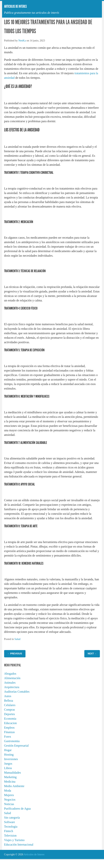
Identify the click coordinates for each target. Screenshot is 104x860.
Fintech (8, 831)
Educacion (10, 723)
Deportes (9, 714)
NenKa (22, 40)
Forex (7, 736)
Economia (10, 718)
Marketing (10, 777)
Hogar (8, 750)
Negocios (9, 799)
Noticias (9, 804)
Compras (9, 709)
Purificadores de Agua (17, 808)
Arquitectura (11, 687)
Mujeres (9, 795)
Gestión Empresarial (16, 745)
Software (9, 822)
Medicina (9, 781)
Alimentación (12, 678)
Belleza (8, 700)
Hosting (9, 754)
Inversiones (11, 759)
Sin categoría (12, 817)
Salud (17, 639)
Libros (8, 768)
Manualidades (12, 772)
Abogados (10, 673)
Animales (10, 682)
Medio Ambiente (14, 786)
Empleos (9, 727)
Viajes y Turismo (14, 840)
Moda (7, 790)
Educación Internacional (18, 844)
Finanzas (9, 732)
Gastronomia (12, 741)
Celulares (9, 705)
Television (10, 835)
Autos (7, 696)
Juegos (8, 763)
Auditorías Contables (17, 691)
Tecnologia (10, 826)
